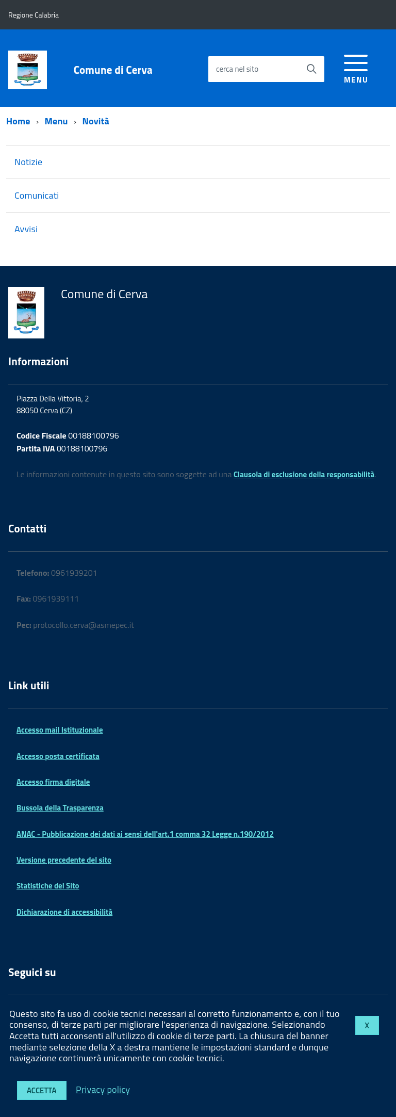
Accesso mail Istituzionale (59, 730)
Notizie (28, 162)
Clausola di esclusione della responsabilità (304, 474)
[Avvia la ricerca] (311, 69)
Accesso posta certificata (58, 756)
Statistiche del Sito (47, 886)
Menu (56, 121)
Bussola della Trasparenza (60, 808)
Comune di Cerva (113, 69)
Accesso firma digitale (53, 782)
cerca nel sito (237, 68)
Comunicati (36, 195)
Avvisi (26, 229)
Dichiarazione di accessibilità (64, 912)
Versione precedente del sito (63, 860)
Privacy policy (103, 1089)
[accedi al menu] (356, 67)
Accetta (42, 1090)
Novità (95, 121)
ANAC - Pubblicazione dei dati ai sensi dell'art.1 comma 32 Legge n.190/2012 (145, 834)
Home (18, 121)
